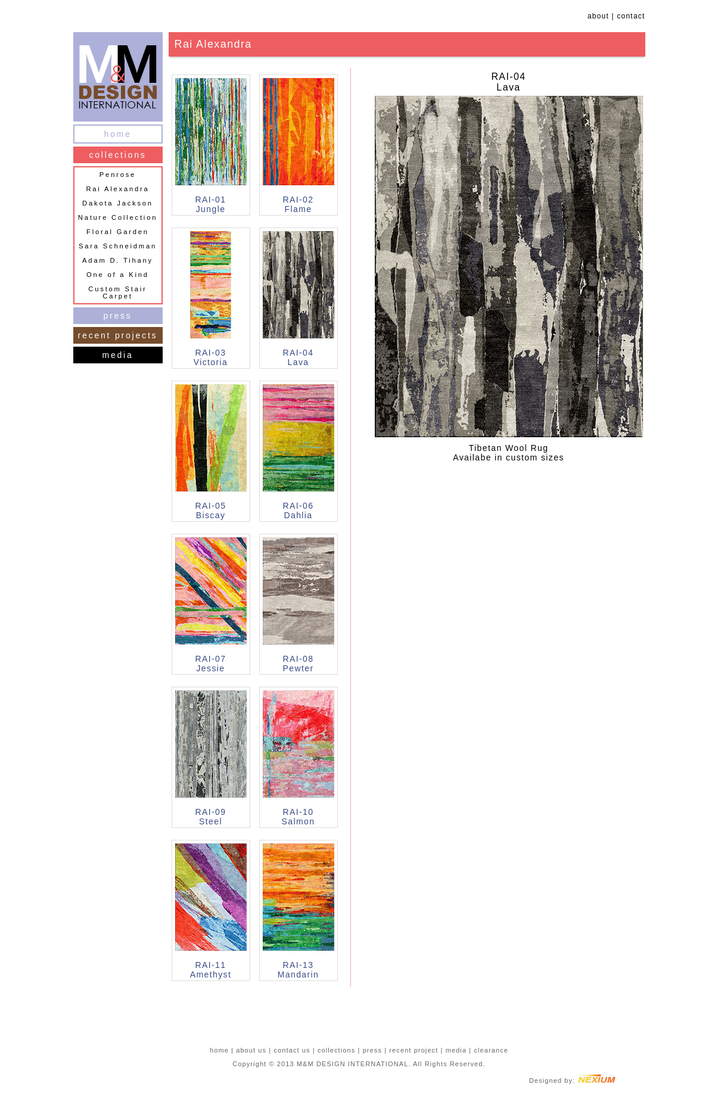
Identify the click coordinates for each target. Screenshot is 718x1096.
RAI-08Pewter (298, 663)
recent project (413, 1050)
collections (117, 155)
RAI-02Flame (298, 204)
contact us (291, 1050)
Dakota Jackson (117, 203)
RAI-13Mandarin (298, 969)
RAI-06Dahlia (298, 510)
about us (251, 1050)
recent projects (118, 335)
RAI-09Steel (210, 816)
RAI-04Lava (298, 357)
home (117, 134)
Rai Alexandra (117, 188)
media (117, 355)
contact (631, 16)
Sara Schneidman (118, 246)
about (598, 16)
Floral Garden (117, 231)
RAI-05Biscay (210, 510)
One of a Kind (117, 274)
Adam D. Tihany (117, 260)
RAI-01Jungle (210, 204)
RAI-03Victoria (211, 357)
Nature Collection (117, 217)
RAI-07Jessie (210, 663)
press (117, 315)
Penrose (118, 174)
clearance (491, 1050)
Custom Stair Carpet (117, 292)
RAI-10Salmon (298, 816)
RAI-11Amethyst (211, 969)
